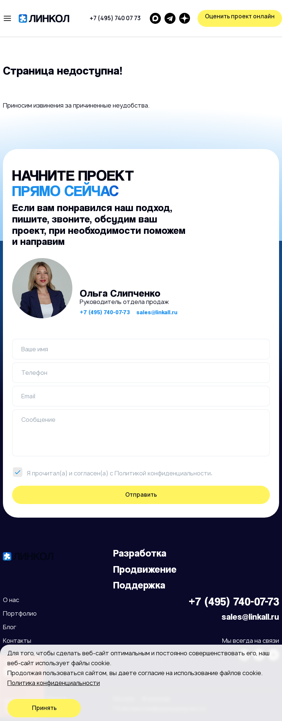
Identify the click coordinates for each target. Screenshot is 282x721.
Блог (9, 627)
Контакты (17, 641)
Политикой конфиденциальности (163, 473)
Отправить (141, 495)
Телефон (34, 373)
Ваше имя (34, 349)
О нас (11, 600)
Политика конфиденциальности (53, 683)
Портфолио (20, 613)
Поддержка (139, 585)
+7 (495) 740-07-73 (105, 312)
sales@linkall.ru (156, 312)
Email (28, 396)
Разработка (139, 553)
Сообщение (38, 420)
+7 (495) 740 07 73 (115, 18)
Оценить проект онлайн (240, 16)
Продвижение (145, 569)
